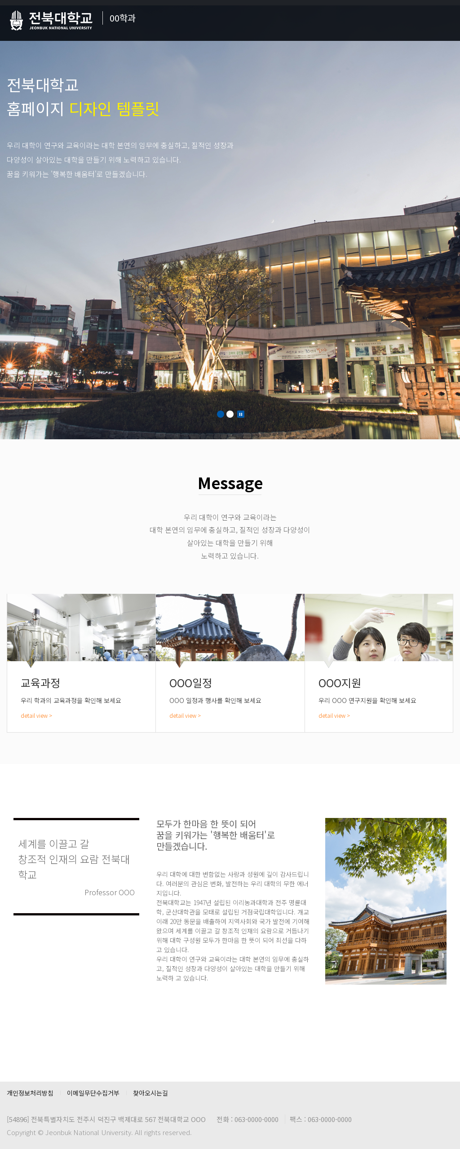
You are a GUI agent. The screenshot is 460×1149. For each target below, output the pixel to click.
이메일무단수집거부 (93, 1092)
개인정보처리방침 (30, 1092)
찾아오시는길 (150, 1092)
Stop (240, 414)
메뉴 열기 (446, 20)
